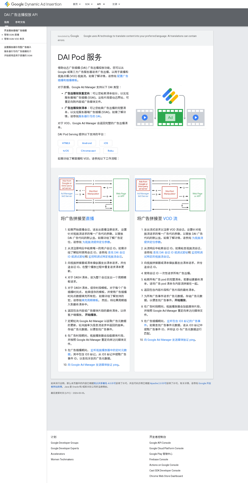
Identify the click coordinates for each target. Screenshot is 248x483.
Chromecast (88, 150)
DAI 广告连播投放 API (20, 15)
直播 (90, 218)
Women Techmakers (62, 459)
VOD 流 (170, 218)
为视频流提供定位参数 (96, 242)
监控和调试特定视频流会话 (105, 256)
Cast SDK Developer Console (164, 470)
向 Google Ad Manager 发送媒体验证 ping (93, 364)
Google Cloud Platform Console (166, 448)
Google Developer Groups (64, 442)
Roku (111, 150)
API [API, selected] (99, 4)
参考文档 (20, 22)
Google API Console (160, 442)
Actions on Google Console (164, 465)
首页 (75, 4)
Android (87, 143)
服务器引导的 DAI (89, 116)
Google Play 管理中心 (161, 454)
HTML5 (66, 143)
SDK (87, 4)
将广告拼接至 (77, 218)
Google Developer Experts (65, 448)
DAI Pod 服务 (80, 57)
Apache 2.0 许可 (158, 383)
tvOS (66, 150)
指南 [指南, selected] (6, 22)
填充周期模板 (90, 300)
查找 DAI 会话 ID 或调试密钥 (170, 252)
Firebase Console (158, 459)
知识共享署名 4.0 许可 (105, 383)
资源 (114, 4)
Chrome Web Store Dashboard (166, 476)
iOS (106, 143)
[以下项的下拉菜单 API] (105, 4)
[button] (22, 35)
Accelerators (58, 454)
